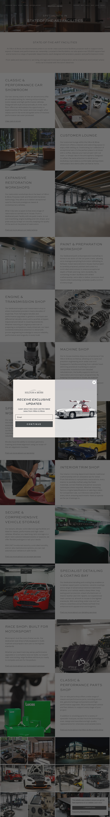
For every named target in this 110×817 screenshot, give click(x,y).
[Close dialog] (94, 382)
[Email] (34, 417)
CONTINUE (34, 424)
